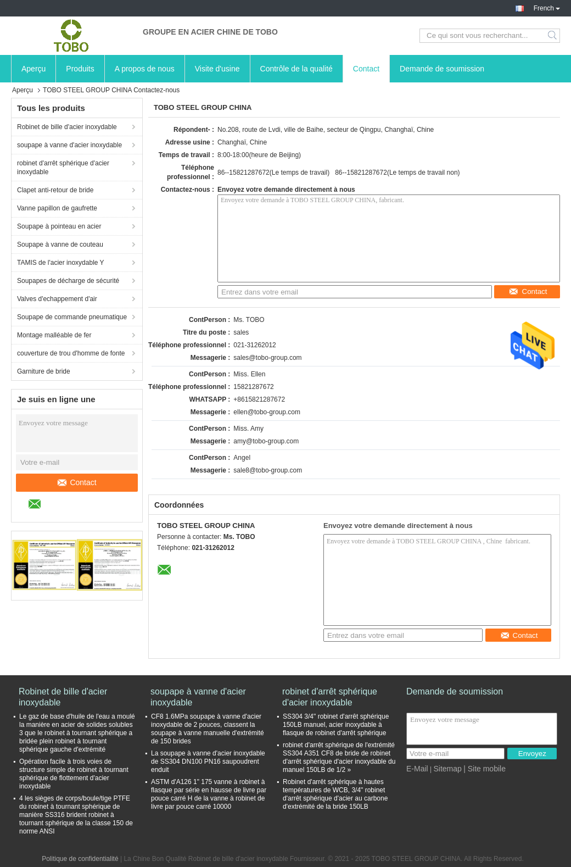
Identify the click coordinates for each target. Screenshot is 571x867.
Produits (80, 68)
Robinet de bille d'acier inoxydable (67, 127)
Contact (366, 68)
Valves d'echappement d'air (57, 299)
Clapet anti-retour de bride (55, 190)
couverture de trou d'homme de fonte (71, 353)
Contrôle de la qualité (296, 68)
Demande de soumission (442, 68)
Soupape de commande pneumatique (72, 317)
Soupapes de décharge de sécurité (68, 281)
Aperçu (33, 68)
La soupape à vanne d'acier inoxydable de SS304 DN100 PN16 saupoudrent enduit (208, 761)
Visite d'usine (217, 68)
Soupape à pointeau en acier (59, 226)
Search (553, 36)
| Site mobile (484, 768)
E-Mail (417, 768)
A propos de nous (145, 68)
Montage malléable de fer (54, 335)
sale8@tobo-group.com (267, 470)
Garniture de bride (43, 371)
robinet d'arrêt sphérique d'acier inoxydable (63, 167)
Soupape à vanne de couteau (60, 244)
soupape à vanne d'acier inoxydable (69, 145)
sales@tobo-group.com (267, 358)
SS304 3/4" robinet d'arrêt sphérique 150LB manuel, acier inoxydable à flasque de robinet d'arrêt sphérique (336, 725)
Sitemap (447, 768)
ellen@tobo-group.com (266, 412)
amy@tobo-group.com (266, 441)
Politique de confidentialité (80, 859)
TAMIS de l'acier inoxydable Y (60, 262)
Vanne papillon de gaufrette (57, 208)
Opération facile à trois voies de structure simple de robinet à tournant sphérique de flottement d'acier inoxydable (73, 774)
